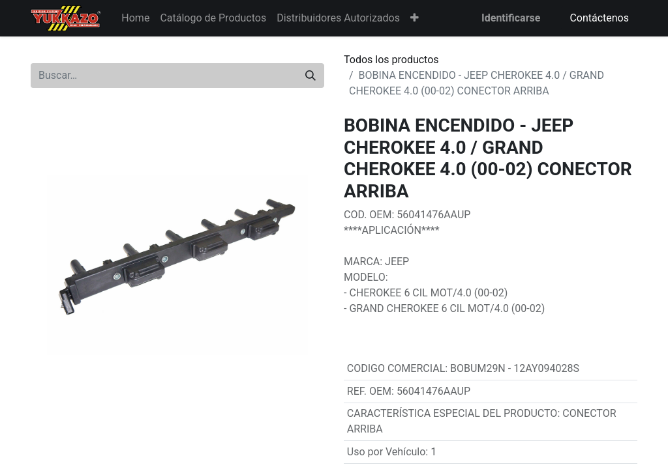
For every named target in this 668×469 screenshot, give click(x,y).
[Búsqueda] (310, 75)
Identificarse (510, 18)
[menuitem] (135, 18)
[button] (414, 18)
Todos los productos (391, 59)
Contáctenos (599, 18)
